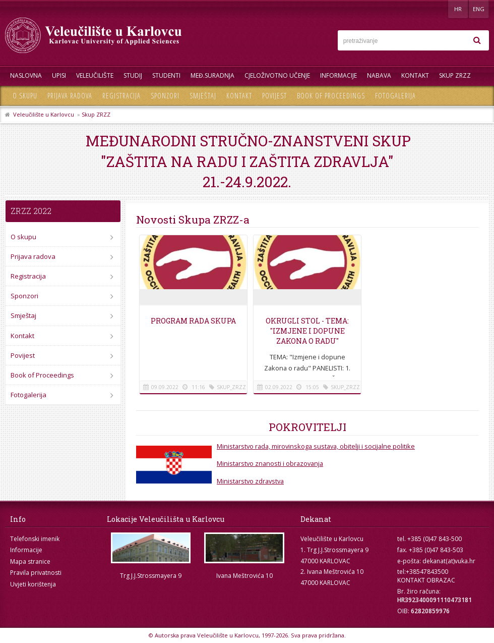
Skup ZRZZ (455, 75)
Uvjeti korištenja (33, 584)
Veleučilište (94, 75)
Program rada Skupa (193, 321)
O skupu (25, 95)
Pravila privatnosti (35, 572)
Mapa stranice (30, 561)
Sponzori (165, 95)
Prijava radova (69, 95)
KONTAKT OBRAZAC (426, 580)
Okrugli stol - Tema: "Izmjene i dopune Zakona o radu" (307, 331)
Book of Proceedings (331, 95)
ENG (478, 9)
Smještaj (203, 95)
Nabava (379, 75)
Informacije (338, 75)
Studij (133, 75)
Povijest (274, 95)
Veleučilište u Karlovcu (43, 114)
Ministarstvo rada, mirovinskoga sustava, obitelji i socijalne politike (316, 446)
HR (458, 9)
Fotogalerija (395, 95)
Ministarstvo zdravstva (250, 481)
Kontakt (415, 75)
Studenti (166, 75)
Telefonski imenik (34, 538)
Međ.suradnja (212, 75)
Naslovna (26, 75)
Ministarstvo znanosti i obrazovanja (270, 463)
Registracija (121, 95)
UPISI (59, 75)
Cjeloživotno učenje (277, 75)
